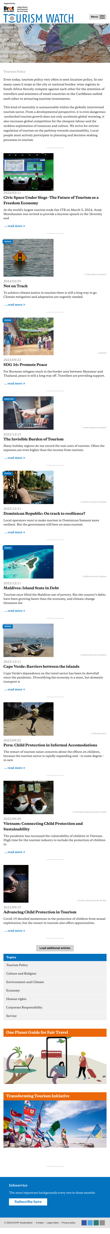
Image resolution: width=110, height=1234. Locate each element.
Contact (40, 1222)
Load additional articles (55, 948)
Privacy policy (68, 1222)
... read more (13, 226)
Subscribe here (28, 1202)
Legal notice (53, 1222)
